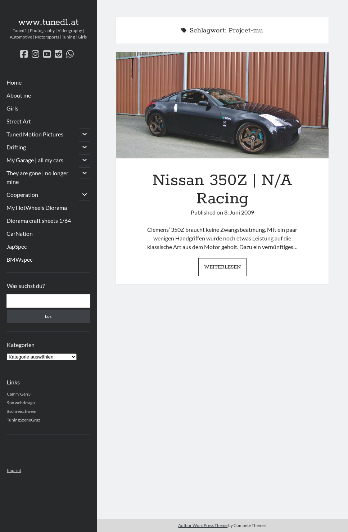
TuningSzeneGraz (23, 420)
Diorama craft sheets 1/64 (38, 220)
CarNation (19, 233)
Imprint (14, 470)
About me (18, 95)
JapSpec (16, 246)
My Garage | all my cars (34, 160)
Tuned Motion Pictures (34, 134)
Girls (12, 108)
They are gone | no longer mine (37, 177)
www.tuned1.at (48, 22)
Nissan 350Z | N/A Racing (222, 105)
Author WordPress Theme (202, 525)
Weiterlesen (225, 269)
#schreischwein (21, 411)
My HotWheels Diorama (36, 207)
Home (14, 82)
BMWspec (19, 259)
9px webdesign (21, 402)
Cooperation (22, 194)
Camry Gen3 (19, 394)
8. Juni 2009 (239, 212)
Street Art (18, 121)
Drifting (16, 147)
